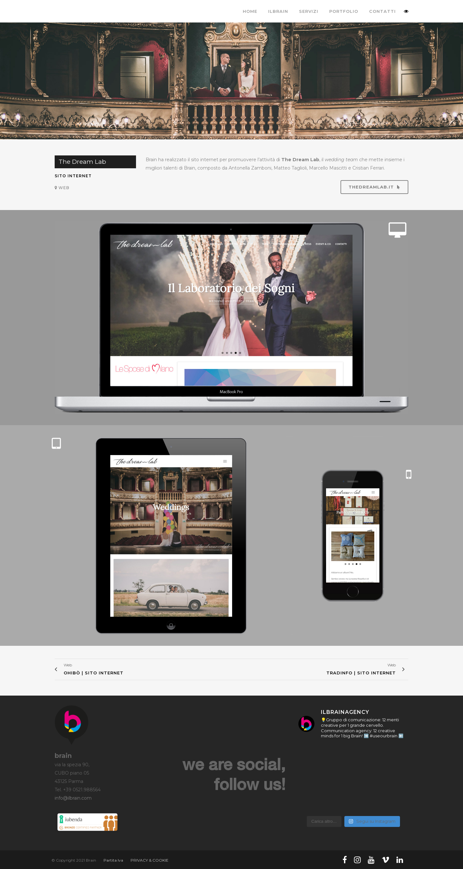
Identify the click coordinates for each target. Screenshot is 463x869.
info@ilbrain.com (73, 798)
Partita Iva (113, 860)
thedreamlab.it (374, 186)
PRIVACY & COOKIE (149, 860)
